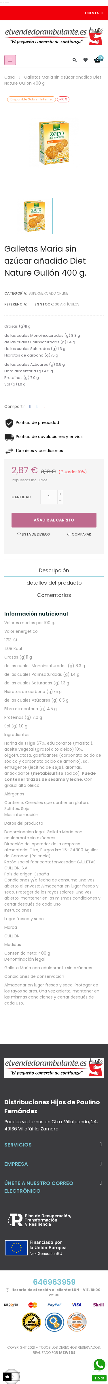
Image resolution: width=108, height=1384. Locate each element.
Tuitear (37, 407)
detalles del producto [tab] (54, 582)
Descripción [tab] (54, 570)
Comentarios (54, 595)
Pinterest (45, 407)
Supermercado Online (48, 293)
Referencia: (15, 304)
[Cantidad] (49, 497)
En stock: (44, 304)
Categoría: (15, 293)
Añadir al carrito (54, 520)
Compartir (30, 407)
